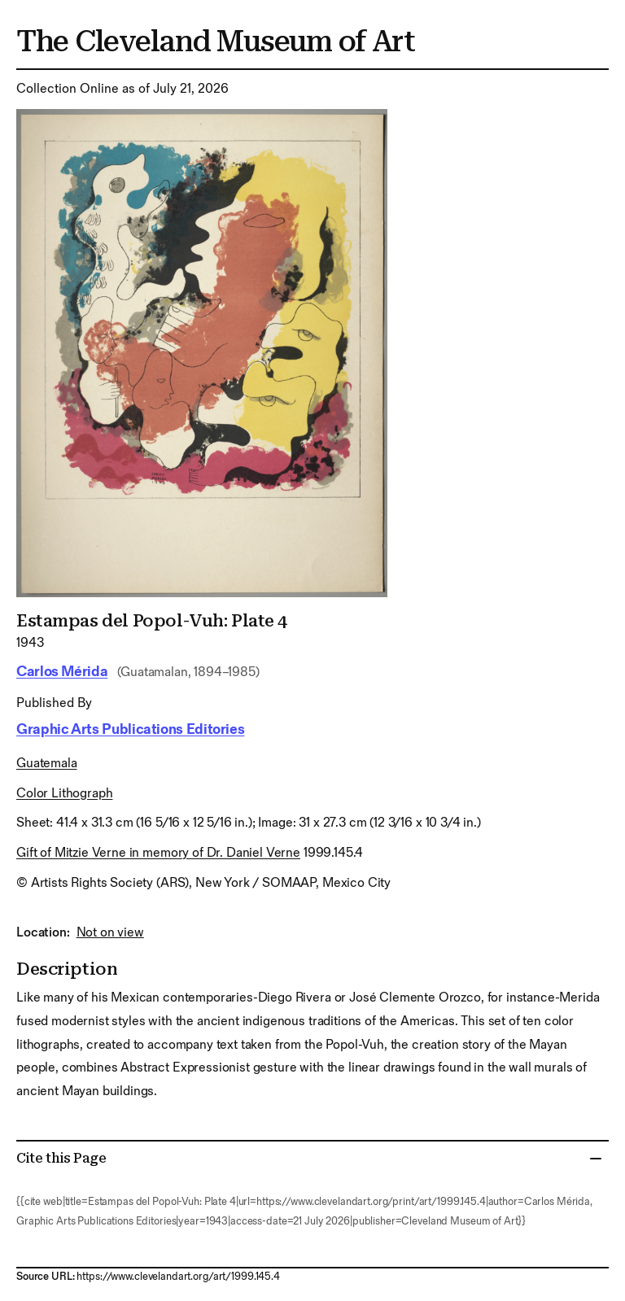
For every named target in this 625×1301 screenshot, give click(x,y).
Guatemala (46, 763)
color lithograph (64, 793)
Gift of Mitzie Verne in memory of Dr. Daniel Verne (158, 853)
